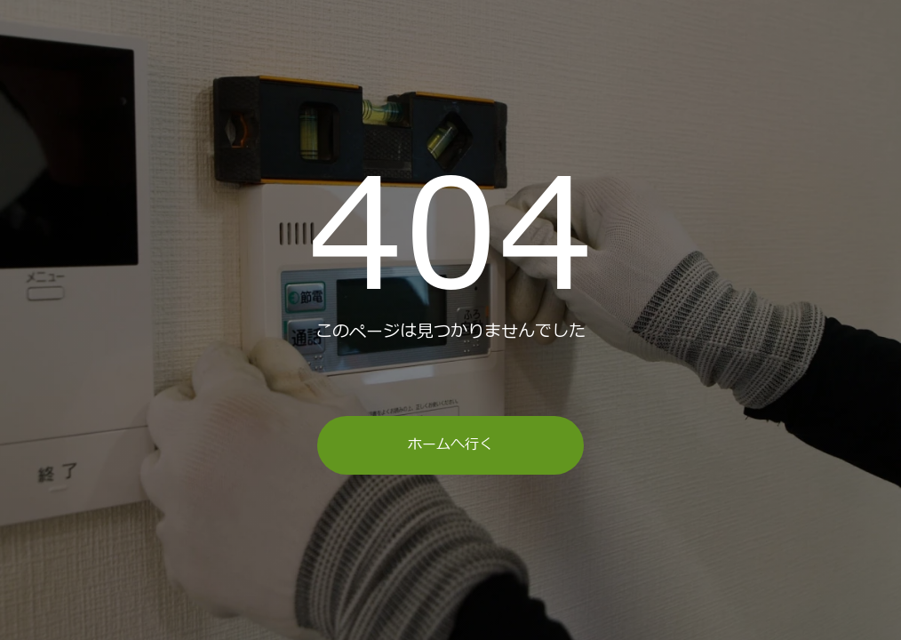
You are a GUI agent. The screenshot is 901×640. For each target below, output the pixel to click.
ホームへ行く (450, 444)
